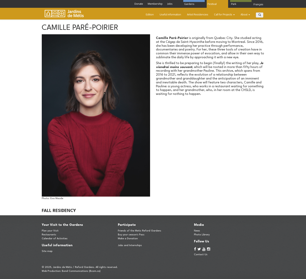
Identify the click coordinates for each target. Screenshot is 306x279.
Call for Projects (224, 14)
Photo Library (202, 234)
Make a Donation (128, 238)
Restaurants (49, 234)
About (245, 14)
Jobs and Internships (130, 245)
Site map (47, 251)
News (197, 231)
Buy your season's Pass (131, 234)
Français (258, 4)
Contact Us (200, 254)
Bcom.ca (95, 271)
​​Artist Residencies (197, 14)
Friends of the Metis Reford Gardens (139, 231)
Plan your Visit (50, 231)
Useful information (170, 14)
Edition (150, 14)
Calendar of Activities (55, 238)
